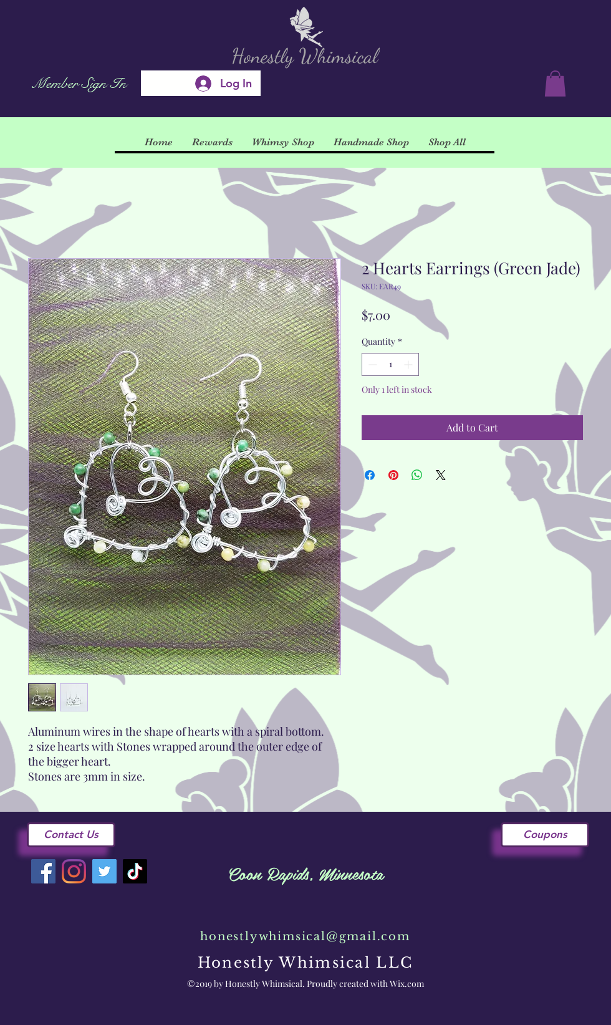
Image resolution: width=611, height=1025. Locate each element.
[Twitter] (104, 871)
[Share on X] (440, 475)
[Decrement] (371, 364)
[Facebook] (43, 871)
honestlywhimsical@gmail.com (305, 936)
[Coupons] (545, 834)
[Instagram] (74, 871)
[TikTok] (135, 871)
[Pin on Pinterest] (393, 475)
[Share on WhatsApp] (417, 475)
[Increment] (409, 364)
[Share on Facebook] (369, 475)
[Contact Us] (71, 834)
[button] (555, 83)
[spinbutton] (390, 364)
